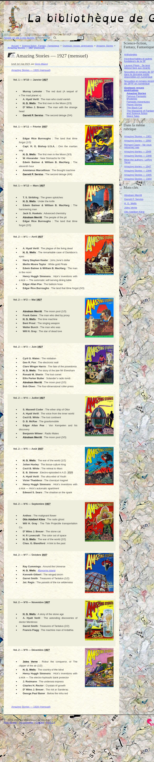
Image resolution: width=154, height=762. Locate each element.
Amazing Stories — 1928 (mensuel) (31, 706)
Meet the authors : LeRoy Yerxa (138, 161)
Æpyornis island (47, 570)
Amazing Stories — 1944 (138, 178)
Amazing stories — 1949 (137, 151)
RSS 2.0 (50, 722)
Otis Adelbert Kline (134, 211)
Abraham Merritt (133, 195)
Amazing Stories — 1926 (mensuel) (31, 70)
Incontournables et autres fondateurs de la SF (138, 60)
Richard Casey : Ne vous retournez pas (138, 146)
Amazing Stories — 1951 (138, 136)
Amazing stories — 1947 (137, 166)
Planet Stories (134, 104)
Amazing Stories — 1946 (138, 170)
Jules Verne (130, 207)
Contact (39, 722)
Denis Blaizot (41, 64)
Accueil (15, 45)
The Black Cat (134, 107)
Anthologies (130, 54)
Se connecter (26, 722)
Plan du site (10, 722)
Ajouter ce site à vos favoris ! (19, 37)
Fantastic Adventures (138, 101)
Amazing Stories (104, 45)
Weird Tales (133, 116)
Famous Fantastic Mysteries (136, 97)
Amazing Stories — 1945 (138, 174)
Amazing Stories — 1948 (138, 155)
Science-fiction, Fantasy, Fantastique (40, 45)
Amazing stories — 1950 (137, 140)
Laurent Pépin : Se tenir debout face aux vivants (137, 66)
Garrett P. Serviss (133, 199)
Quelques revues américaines (78, 45)
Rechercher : (44, 37)
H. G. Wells (130, 203)
